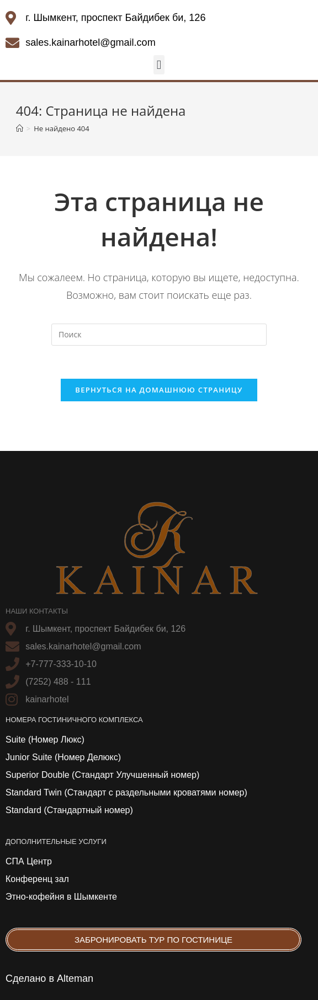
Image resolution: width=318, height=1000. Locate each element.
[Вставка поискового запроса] (159, 335)
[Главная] (19, 128)
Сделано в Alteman (49, 978)
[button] (159, 64)
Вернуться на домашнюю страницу (158, 390)
